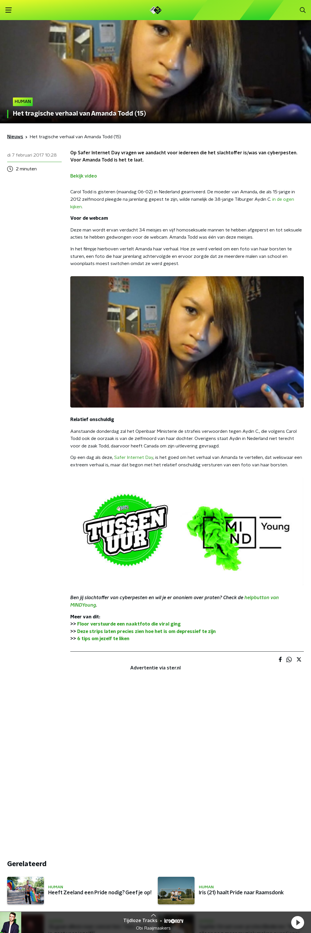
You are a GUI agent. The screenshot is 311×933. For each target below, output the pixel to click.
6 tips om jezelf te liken (103, 638)
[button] (297, 922)
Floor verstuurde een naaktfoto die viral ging (129, 624)
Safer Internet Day (133, 457)
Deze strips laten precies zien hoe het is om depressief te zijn (146, 631)
